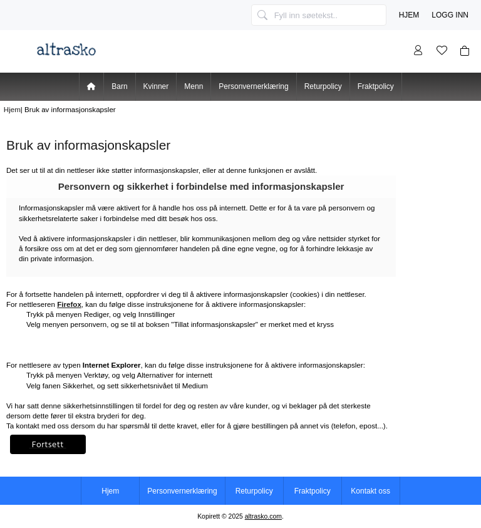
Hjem (409, 15)
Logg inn (450, 15)
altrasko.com (263, 516)
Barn (119, 86)
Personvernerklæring (253, 86)
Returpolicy (323, 86)
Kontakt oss (370, 491)
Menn (193, 86)
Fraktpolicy (376, 86)
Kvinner (156, 86)
